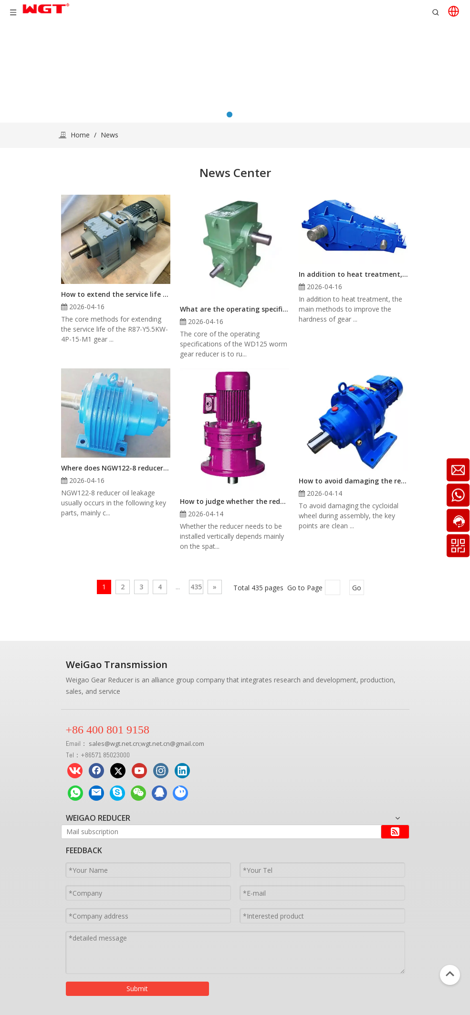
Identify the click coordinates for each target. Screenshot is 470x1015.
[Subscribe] (395, 832)
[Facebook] (96, 770)
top (450, 974)
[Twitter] (117, 770)
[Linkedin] (182, 770)
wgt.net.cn (124, 743)
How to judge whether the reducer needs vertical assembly (234, 501)
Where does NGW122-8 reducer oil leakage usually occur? (115, 467)
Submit (137, 988)
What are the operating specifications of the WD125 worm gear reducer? (234, 309)
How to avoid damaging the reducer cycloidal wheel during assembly (353, 480)
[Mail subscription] (218, 831)
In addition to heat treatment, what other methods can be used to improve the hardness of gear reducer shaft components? (353, 274)
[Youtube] (139, 770)
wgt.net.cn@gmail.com (172, 743)
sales (96, 743)
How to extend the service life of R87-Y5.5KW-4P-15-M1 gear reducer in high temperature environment (115, 294)
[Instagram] (160, 770)
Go (356, 587)
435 (196, 586)
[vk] (75, 770)
